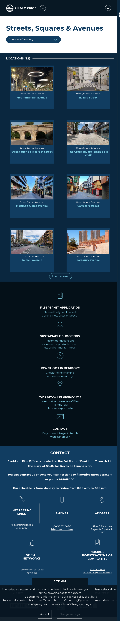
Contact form (97, 569)
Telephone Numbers (62, 529)
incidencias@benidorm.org (97, 572)
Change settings (70, 614)
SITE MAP (60, 581)
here (94, 596)
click (18, 528)
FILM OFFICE (25, 8)
